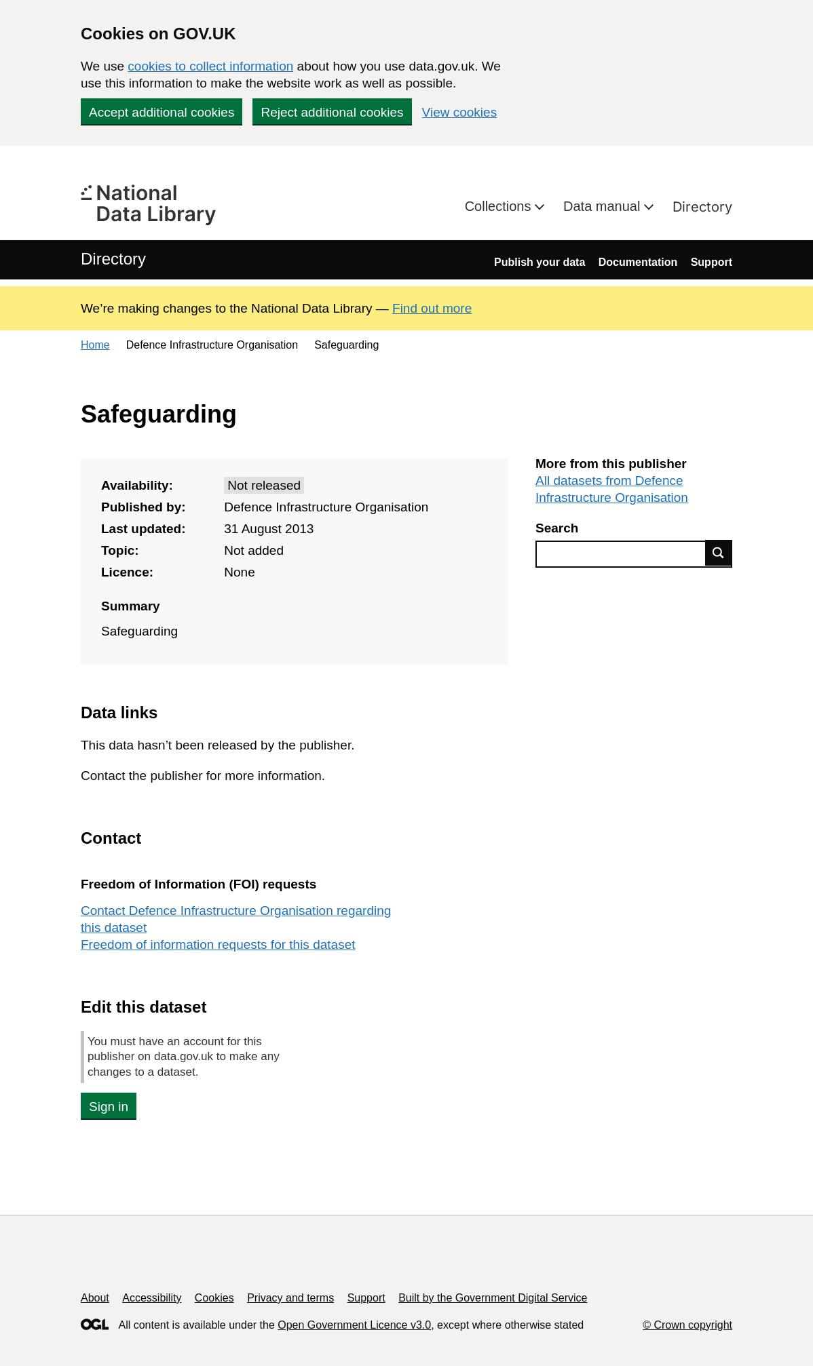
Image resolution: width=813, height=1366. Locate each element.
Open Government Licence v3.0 (354, 1325)
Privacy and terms (290, 1298)
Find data (718, 553)
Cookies (214, 1298)
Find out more (432, 308)
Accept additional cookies (161, 112)
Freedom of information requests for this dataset (218, 944)
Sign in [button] (108, 1106)
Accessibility (151, 1298)
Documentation (638, 262)
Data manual (603, 206)
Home (95, 345)
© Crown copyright (687, 1325)
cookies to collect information (210, 66)
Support (711, 262)
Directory (702, 207)
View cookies (459, 112)
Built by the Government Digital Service (492, 1298)
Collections (500, 206)
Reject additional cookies (332, 112)
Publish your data (539, 262)
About (95, 1298)
